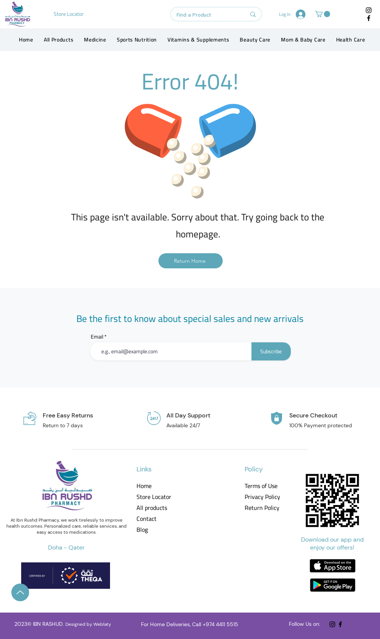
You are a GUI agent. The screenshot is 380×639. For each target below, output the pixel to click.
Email (97, 336)
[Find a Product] (205, 15)
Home (144, 485)
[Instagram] (368, 10)
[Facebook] (368, 18)
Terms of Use (261, 485)
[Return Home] (190, 260)
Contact (146, 518)
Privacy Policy (262, 496)
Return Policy (262, 507)
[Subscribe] (271, 351)
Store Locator (153, 496)
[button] (322, 14)
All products (151, 507)
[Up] (20, 592)
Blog (142, 529)
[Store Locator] (69, 14)
